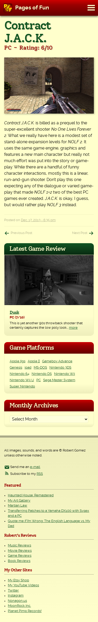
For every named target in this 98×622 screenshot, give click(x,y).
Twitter (13, 590)
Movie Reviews (20, 550)
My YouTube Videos (23, 585)
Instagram (16, 595)
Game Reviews (19, 555)
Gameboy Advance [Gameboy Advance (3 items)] (57, 361)
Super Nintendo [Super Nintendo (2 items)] (22, 386)
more (73, 327)
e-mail (35, 467)
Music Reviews (19, 545)
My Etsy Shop (18, 580)
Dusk (14, 312)
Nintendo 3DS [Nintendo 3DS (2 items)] (60, 367)
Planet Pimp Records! (25, 611)
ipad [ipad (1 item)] (28, 367)
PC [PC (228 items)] (38, 380)
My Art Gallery (19, 500)
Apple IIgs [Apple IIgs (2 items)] (17, 361)
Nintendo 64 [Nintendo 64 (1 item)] (19, 374)
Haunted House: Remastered (31, 495)
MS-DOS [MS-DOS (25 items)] (40, 367)
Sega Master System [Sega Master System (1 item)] (59, 380)
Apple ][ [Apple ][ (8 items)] (34, 361)
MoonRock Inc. (19, 606)
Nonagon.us (17, 601)
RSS (40, 474)
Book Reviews (19, 561)
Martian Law (17, 505)
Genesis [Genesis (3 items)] (16, 367)
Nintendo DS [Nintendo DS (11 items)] (42, 374)
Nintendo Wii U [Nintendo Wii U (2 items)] (22, 380)
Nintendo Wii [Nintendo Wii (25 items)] (64, 374)
